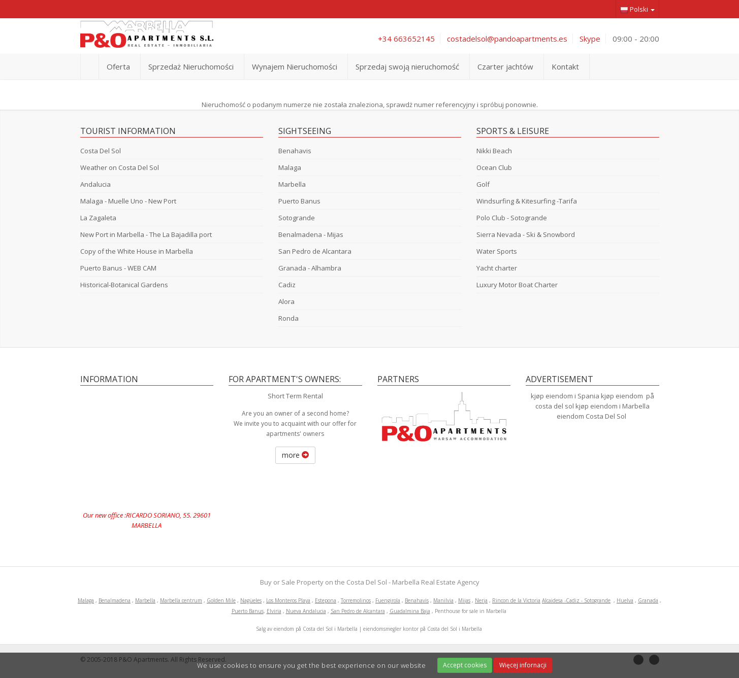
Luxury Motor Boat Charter (517, 284)
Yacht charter (496, 268)
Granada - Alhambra (309, 268)
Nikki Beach (494, 150)
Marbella (292, 184)
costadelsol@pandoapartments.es (507, 38)
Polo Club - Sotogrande (511, 217)
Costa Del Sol (100, 150)
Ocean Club (494, 167)
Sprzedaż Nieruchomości (191, 66)
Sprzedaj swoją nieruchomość (407, 66)
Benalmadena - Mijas (310, 234)
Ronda (288, 318)
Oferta (118, 66)
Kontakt (565, 66)
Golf (483, 184)
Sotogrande (296, 217)
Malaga (289, 167)
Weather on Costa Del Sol (119, 167)
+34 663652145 (406, 38)
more (295, 455)
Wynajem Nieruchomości (294, 66)
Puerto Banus (299, 201)
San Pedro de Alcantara (314, 251)
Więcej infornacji (523, 665)
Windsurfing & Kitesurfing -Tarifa (526, 201)
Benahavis (294, 150)
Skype (590, 38)
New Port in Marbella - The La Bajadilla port (146, 234)
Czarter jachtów (505, 66)
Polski (637, 9)
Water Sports (496, 251)
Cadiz (287, 284)
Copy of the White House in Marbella (136, 251)
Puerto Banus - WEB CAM (118, 268)
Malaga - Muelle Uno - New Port (128, 201)
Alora (286, 301)
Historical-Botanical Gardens (124, 284)
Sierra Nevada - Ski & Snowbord (525, 234)
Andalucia (95, 184)
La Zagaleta (98, 217)
